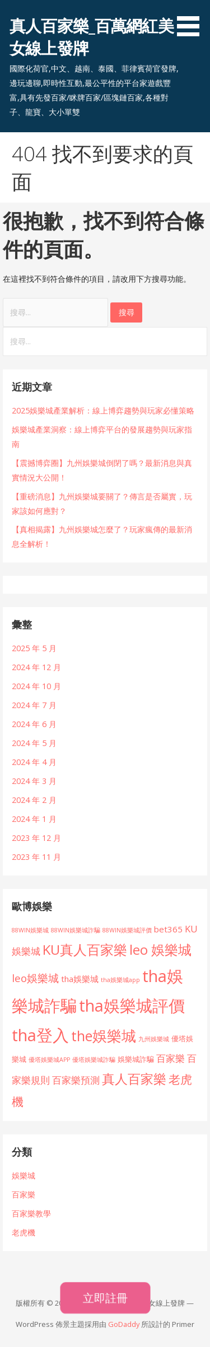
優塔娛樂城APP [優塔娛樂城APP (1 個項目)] (49, 1060)
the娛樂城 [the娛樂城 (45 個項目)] (103, 1035)
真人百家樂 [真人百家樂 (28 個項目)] (134, 1079)
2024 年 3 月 (34, 781)
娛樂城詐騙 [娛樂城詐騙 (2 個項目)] (136, 1059)
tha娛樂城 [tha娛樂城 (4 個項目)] (80, 978)
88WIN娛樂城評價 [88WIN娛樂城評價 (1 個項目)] (127, 930)
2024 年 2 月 (34, 800)
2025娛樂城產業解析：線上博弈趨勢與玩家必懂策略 (103, 410)
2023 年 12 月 (36, 838)
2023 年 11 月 (36, 857)
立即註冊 (105, 1298)
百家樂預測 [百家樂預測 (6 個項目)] (76, 1080)
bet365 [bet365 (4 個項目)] (168, 929)
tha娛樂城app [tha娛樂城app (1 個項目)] (120, 980)
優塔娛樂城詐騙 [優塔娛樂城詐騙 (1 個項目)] (93, 1060)
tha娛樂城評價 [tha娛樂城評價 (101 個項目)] (132, 1005)
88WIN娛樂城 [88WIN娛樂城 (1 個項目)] (30, 930)
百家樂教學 (31, 1213)
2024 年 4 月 (34, 762)
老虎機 (23, 1232)
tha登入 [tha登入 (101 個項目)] (40, 1035)
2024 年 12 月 (36, 667)
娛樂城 (23, 1175)
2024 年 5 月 (34, 743)
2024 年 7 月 (34, 705)
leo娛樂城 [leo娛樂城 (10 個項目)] (35, 978)
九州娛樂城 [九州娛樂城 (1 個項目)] (153, 1039)
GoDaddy (123, 1324)
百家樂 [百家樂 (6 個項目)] (170, 1058)
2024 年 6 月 (34, 724)
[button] (192, 20)
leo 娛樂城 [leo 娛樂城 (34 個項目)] (160, 949)
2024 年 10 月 (36, 686)
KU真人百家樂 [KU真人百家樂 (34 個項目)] (85, 949)
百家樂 (23, 1194)
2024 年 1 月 (34, 819)
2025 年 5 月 (34, 648)
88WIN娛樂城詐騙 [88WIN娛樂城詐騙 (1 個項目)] (75, 930)
